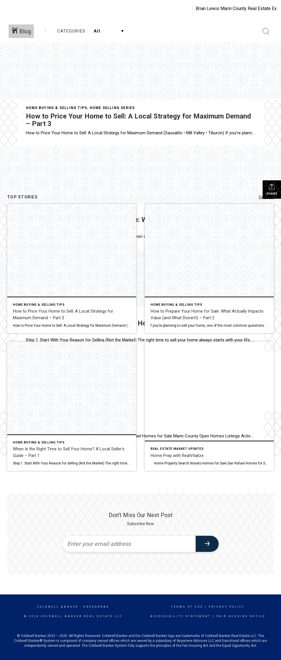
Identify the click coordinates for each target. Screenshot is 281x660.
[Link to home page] (7, 8)
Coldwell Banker (57, 606)
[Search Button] (266, 31)
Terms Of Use (187, 606)
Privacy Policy (227, 606)
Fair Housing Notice (240, 616)
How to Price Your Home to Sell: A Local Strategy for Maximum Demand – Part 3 (138, 120)
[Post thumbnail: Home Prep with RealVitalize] (209, 406)
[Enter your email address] (129, 544)
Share (272, 189)
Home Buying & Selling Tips (56, 108)
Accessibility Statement (180, 616)
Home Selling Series (112, 108)
